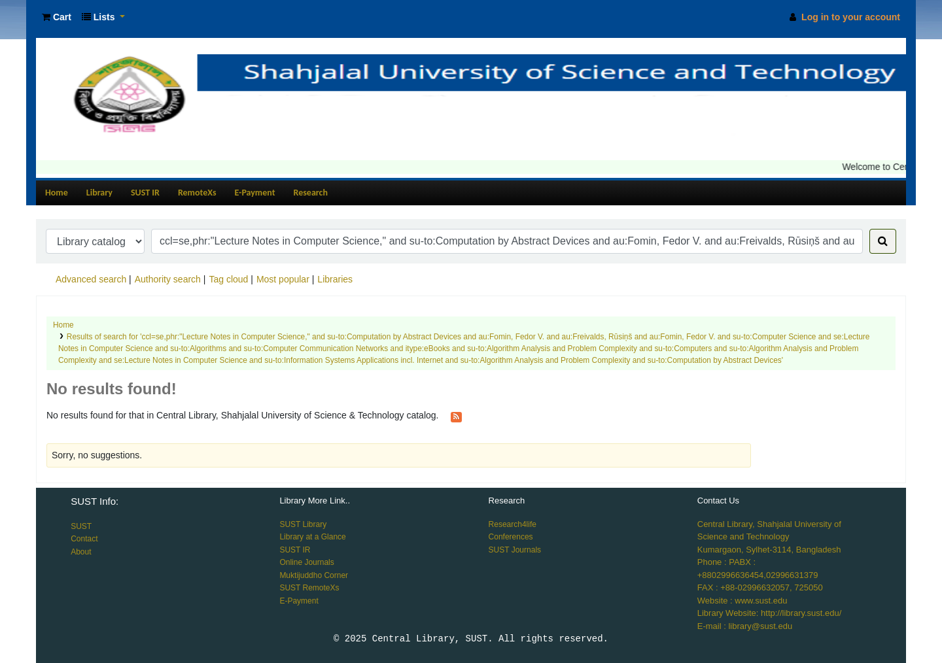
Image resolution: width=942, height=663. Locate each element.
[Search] (882, 241)
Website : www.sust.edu (742, 600)
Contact (84, 538)
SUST (81, 526)
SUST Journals (515, 549)
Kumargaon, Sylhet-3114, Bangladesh (769, 549)
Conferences (511, 536)
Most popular (282, 279)
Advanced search (91, 279)
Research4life (512, 524)
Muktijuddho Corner (313, 575)
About (81, 551)
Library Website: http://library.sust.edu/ (769, 613)
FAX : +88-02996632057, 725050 (760, 587)
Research (311, 192)
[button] (57, 17)
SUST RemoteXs (309, 587)
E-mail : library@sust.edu (744, 626)
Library (99, 192)
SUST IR (145, 192)
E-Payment (255, 192)
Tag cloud (228, 279)
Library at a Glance (312, 536)
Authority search (168, 279)
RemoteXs (197, 192)
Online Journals (306, 562)
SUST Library (302, 524)
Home (56, 192)
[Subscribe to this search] (456, 415)
